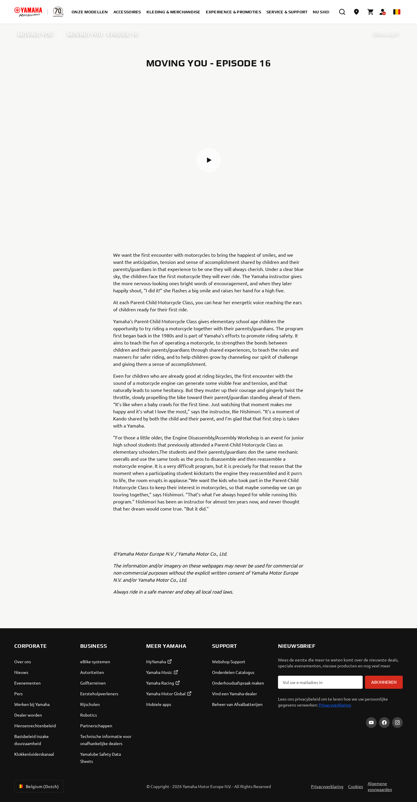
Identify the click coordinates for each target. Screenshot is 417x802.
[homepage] (28, 12)
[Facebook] (384, 722)
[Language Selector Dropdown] (397, 12)
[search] (342, 12)
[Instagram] (397, 722)
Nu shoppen (326, 11)
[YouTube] (371, 722)
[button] (208, 160)
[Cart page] (370, 11)
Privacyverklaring (335, 704)
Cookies (355, 786)
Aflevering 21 (386, 34)
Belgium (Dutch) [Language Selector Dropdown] (38, 786)
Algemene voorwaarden (380, 786)
